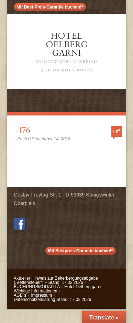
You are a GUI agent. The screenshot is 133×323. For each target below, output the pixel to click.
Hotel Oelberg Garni (66, 52)
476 (23, 130)
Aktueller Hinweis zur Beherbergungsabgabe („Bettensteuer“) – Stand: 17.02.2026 (56, 280)
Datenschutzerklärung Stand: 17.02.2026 (52, 299)
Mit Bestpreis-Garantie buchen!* (80, 250)
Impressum (41, 295)
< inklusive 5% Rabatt (93, 15)
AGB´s (20, 295)
